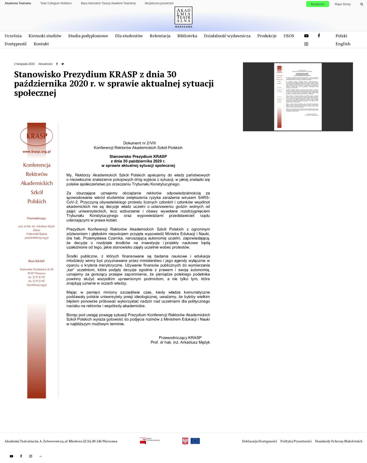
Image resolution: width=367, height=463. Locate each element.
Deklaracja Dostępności (260, 441)
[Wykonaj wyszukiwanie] (361, 4)
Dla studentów (129, 35)
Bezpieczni (317, 4)
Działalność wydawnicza (227, 35)
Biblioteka (187, 35)
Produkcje (267, 35)
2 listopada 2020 (24, 64)
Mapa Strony (343, 4)
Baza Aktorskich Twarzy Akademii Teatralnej (108, 3)
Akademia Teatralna (18, 3)
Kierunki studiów (45, 35)
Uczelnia (13, 35)
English (343, 43)
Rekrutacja (160, 35)
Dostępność (16, 43)
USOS (289, 35)
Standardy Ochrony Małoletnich (338, 441)
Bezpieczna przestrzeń (159, 3)
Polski (341, 35)
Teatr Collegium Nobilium (56, 3)
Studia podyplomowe (88, 35)
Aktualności (45, 64)
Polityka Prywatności (296, 441)
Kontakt (41, 43)
